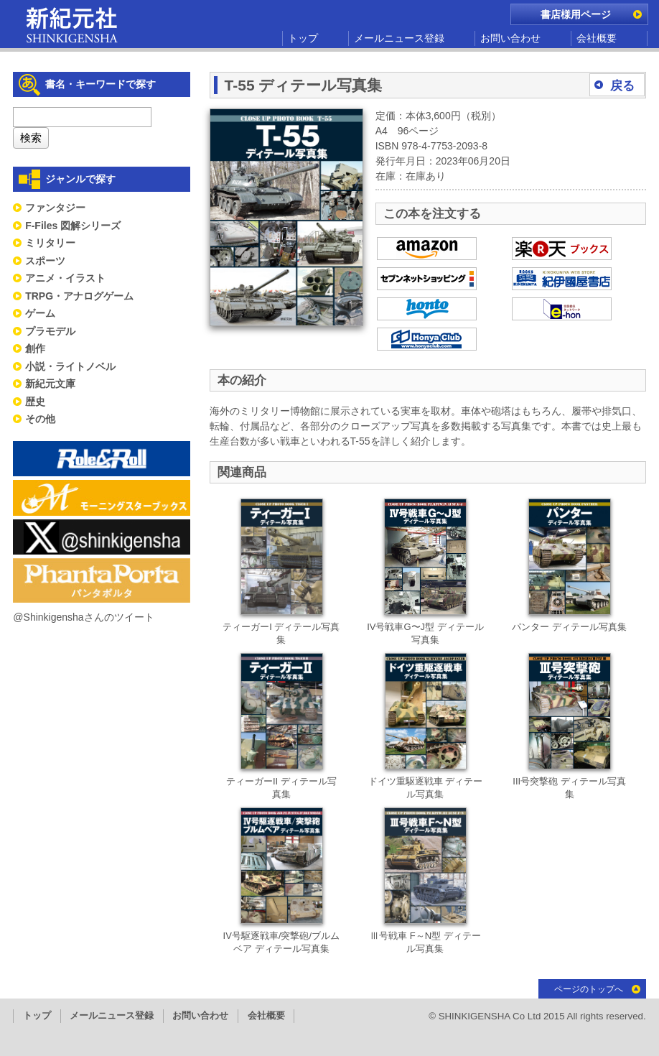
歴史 (35, 401)
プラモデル (50, 331)
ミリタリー (50, 243)
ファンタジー (55, 207)
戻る (622, 86)
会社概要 (596, 38)
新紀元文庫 (50, 383)
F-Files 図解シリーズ (73, 225)
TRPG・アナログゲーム (79, 296)
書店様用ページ (576, 14)
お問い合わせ (510, 38)
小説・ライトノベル (70, 366)
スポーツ (45, 261)
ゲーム (40, 313)
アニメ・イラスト (65, 278)
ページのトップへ (588, 989)
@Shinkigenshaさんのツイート (83, 617)
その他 (40, 419)
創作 (35, 348)
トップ (303, 38)
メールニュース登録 (399, 38)
